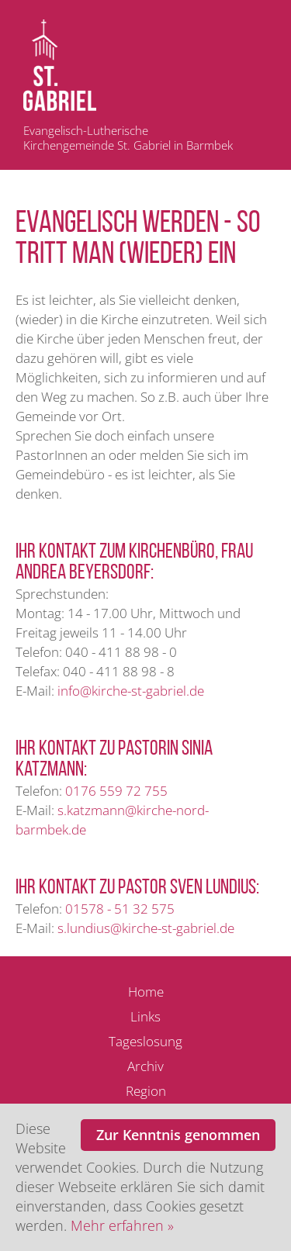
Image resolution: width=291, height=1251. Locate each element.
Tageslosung (145, 1041)
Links (145, 1016)
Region (146, 1091)
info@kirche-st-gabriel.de (130, 691)
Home (146, 991)
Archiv (145, 1066)
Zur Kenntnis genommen (178, 1134)
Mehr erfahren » (122, 1225)
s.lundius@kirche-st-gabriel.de (145, 928)
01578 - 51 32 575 (120, 909)
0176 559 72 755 (116, 791)
